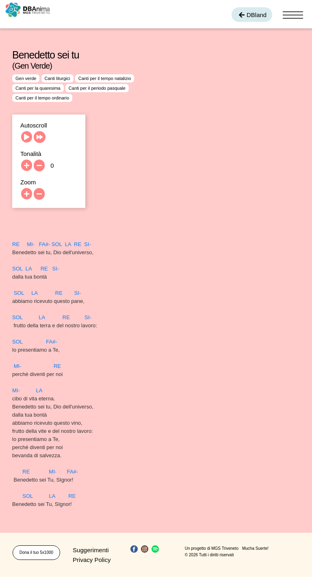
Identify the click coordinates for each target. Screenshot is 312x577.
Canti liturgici (57, 78)
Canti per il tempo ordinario (42, 97)
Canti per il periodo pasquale (97, 88)
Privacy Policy (91, 559)
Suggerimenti (90, 550)
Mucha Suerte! (255, 548)
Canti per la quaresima (38, 88)
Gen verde (25, 78)
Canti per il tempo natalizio (104, 78)
